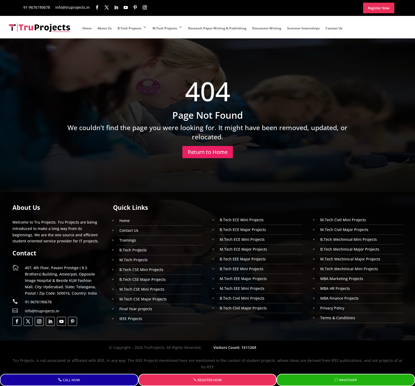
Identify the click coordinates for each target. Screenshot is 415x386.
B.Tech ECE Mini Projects (242, 219)
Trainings (127, 240)
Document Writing (266, 28)
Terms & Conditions (337, 317)
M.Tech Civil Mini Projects (343, 219)
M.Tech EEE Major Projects (243, 278)
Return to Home (208, 152)
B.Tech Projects (129, 28)
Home (87, 28)
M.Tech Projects (164, 28)
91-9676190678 (38, 301)
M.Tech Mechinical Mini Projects (349, 268)
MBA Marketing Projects (341, 278)
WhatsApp (348, 380)
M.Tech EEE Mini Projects (242, 288)
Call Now (71, 380)
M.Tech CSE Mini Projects (141, 289)
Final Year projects (135, 308)
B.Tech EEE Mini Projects (241, 268)
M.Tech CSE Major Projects (143, 298)
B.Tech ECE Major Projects (243, 229)
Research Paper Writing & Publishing (217, 28)
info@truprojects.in (42, 310)
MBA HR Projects (335, 288)
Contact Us (334, 28)
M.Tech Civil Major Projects (344, 229)
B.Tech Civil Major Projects (243, 307)
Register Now (209, 380)
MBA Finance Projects (339, 298)
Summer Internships (303, 28)
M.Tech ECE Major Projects (243, 249)
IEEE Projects (130, 318)
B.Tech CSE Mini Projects (141, 269)
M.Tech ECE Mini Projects (242, 239)
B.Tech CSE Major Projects (142, 279)
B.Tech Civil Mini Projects (242, 298)
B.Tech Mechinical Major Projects (349, 249)
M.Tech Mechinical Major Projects (350, 258)
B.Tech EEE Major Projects (243, 258)
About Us (104, 28)
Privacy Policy (332, 307)
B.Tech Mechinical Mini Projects (348, 239)
